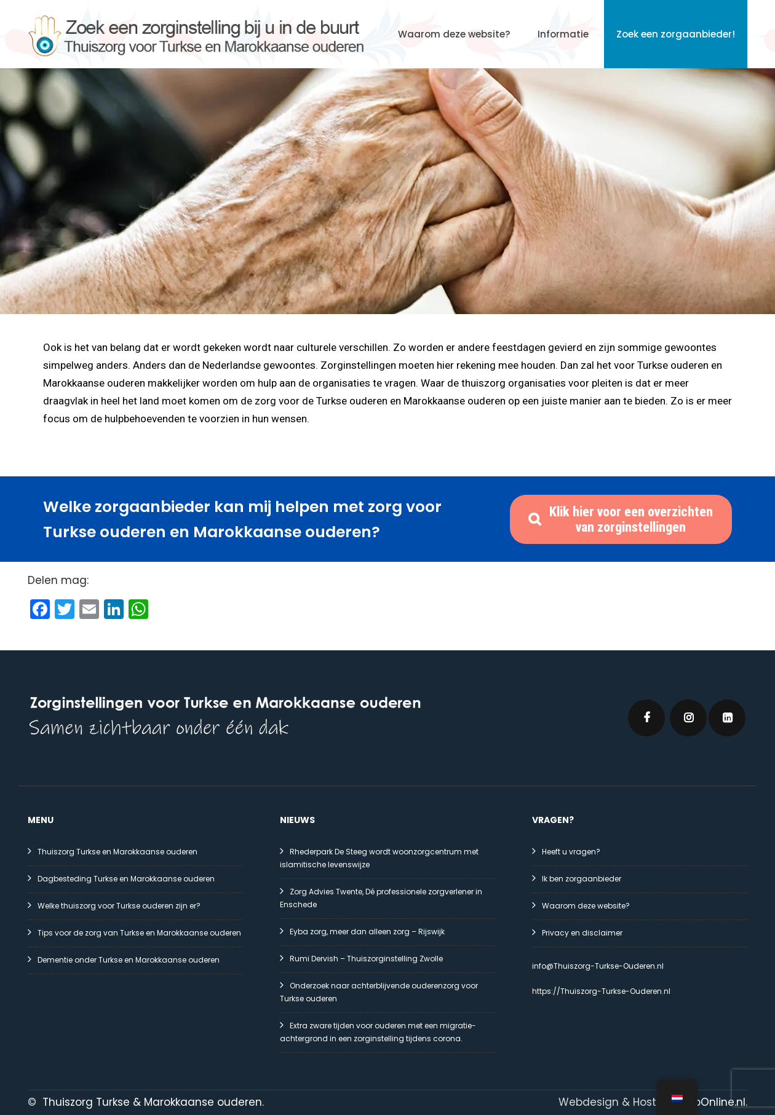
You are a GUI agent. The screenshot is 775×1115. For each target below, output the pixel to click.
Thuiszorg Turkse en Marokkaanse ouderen (117, 851)
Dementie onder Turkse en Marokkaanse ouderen (129, 960)
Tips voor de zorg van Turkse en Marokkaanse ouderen (139, 933)
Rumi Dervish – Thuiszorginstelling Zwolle (366, 958)
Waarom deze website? (454, 34)
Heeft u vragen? (571, 851)
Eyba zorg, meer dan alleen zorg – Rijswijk (367, 931)
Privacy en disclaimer (582, 933)
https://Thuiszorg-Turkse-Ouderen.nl (601, 991)
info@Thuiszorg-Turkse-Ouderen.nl (598, 966)
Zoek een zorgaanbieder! (675, 34)
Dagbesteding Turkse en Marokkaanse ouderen (126, 878)
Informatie (563, 34)
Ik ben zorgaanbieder (581, 878)
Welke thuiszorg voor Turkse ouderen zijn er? (119, 905)
